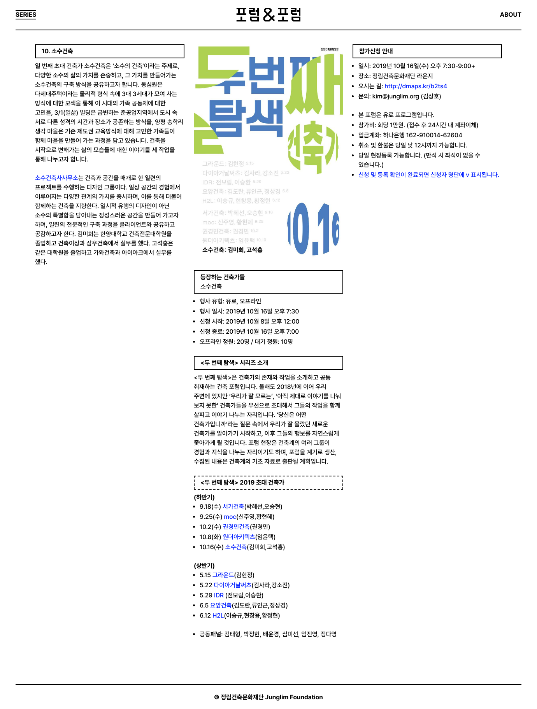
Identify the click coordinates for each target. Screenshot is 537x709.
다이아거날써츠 (232, 585)
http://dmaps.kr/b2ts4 (415, 86)
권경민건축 (236, 526)
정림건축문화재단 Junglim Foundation (272, 697)
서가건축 (233, 506)
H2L (218, 615)
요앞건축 (221, 605)
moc (230, 516)
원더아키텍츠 (239, 537)
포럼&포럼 (268, 15)
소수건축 (236, 547)
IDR (219, 595)
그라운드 (223, 575)
